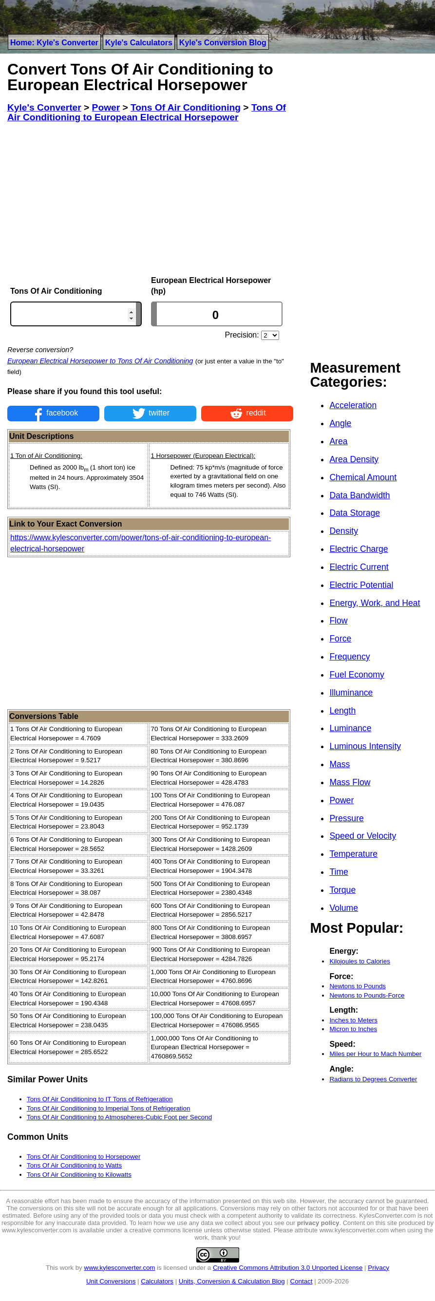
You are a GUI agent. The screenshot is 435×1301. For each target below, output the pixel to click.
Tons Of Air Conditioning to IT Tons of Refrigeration (100, 1099)
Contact (301, 1281)
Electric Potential (361, 585)
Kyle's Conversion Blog (222, 42)
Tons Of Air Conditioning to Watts (74, 1165)
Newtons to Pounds (357, 986)
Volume (343, 908)
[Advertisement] (150, 199)
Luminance (350, 728)
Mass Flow (349, 782)
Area (338, 441)
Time (338, 872)
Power (341, 800)
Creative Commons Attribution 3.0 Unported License (287, 1267)
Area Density (353, 459)
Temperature (353, 854)
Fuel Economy (356, 674)
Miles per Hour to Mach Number (375, 1053)
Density (343, 531)
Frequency (349, 656)
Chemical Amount (363, 477)
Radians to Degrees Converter (373, 1079)
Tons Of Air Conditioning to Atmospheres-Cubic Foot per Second (119, 1117)
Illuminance (351, 693)
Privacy (378, 1267)
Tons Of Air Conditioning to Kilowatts (79, 1174)
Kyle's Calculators (138, 42)
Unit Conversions (110, 1281)
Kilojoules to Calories (359, 961)
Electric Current (358, 567)
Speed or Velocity (362, 836)
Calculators (157, 1281)
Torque (342, 890)
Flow (338, 620)
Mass (339, 764)
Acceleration (353, 405)
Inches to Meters (353, 1020)
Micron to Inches (353, 1029)
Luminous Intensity (365, 746)
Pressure (346, 818)
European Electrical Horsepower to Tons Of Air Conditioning (100, 361)
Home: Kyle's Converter (54, 42)
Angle (340, 423)
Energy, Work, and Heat (374, 603)
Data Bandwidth (359, 495)
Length (342, 711)
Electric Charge (358, 549)
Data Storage (354, 513)
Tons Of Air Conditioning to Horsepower (83, 1156)
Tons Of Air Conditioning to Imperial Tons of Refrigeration (108, 1108)
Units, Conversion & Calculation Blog (232, 1281)
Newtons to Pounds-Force (366, 995)
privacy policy (318, 1222)
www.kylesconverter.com (119, 1267)
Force (340, 638)
